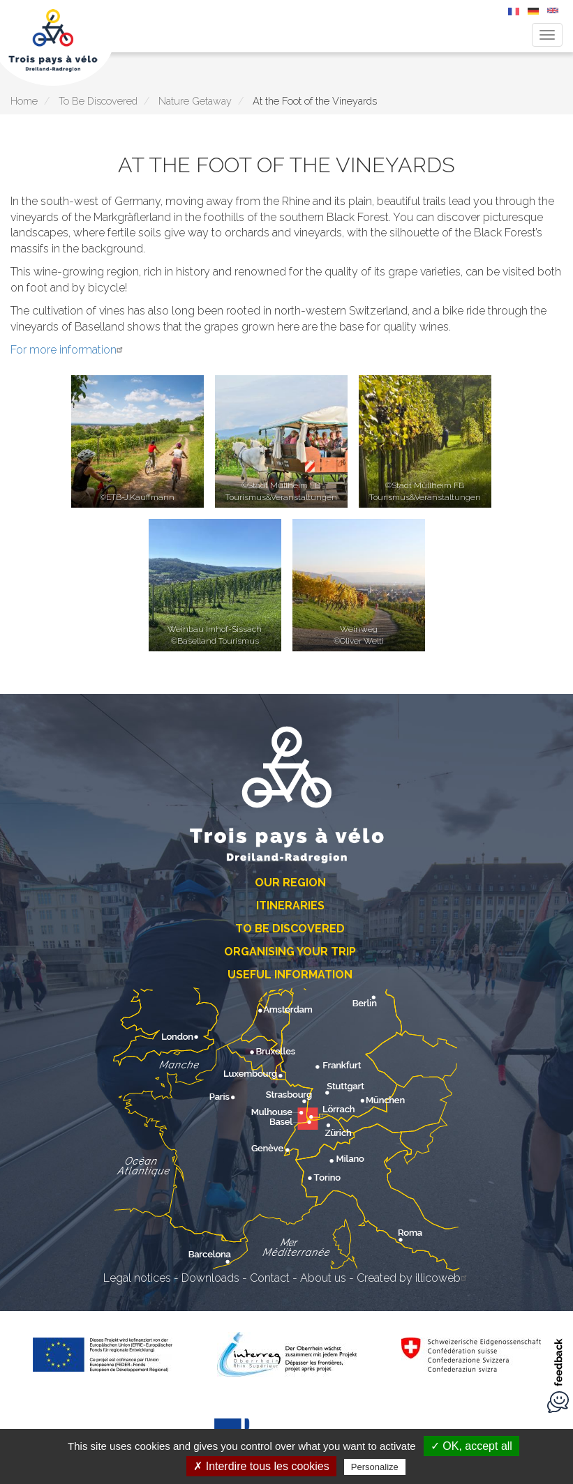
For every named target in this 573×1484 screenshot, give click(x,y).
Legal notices (137, 1278)
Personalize (375, 1467)
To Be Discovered (98, 101)
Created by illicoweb (413, 1278)
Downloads (210, 1278)
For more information (68, 349)
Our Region (290, 882)
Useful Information (290, 974)
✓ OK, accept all (471, 1446)
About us (323, 1278)
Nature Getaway (195, 101)
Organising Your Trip (290, 951)
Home (24, 101)
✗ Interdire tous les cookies (261, 1466)
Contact (270, 1278)
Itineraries (290, 905)
